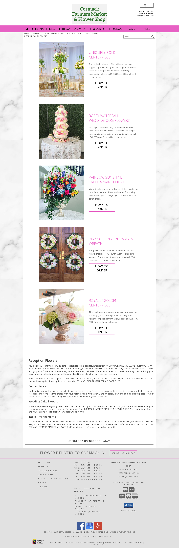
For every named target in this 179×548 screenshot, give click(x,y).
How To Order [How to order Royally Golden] (102, 330)
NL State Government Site (101, 536)
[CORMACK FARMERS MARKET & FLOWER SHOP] (89, 14)
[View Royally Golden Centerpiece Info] (63, 316)
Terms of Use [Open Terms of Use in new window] (97, 544)
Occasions (100, 29)
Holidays (118, 29)
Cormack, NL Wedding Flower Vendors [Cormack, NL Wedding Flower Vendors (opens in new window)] (116, 532)
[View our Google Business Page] (89, 529)
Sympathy (81, 29)
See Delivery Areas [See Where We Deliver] (123, 453)
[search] (153, 36)
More (148, 29)
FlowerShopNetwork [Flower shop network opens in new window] (91, 542)
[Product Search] (137, 36)
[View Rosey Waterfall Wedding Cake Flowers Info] (63, 131)
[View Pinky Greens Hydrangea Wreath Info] (63, 254)
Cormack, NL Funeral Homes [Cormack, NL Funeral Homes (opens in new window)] (57, 532)
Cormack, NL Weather (75, 536)
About (134, 29)
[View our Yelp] (98, 529)
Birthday (64, 29)
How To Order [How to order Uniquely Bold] (102, 85)
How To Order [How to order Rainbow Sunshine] (102, 207)
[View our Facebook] (81, 529)
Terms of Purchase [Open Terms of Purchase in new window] (132, 542)
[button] (147, 5)
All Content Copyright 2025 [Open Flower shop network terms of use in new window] (65, 542)
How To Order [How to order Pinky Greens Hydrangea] (102, 268)
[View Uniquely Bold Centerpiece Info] (63, 70)
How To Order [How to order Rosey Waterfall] (102, 145)
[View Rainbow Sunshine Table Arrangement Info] (63, 193)
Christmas (38, 29)
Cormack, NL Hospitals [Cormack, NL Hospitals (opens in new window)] (84, 532)
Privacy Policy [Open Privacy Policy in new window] (112, 542)
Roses (51, 29)
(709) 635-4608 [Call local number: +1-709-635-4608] (147, 15)
